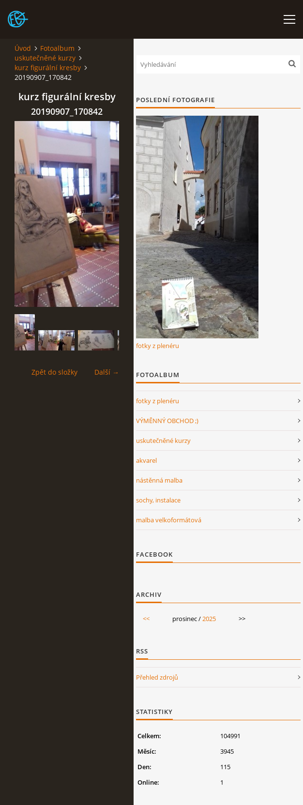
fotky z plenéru (157, 345)
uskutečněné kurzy (45, 57)
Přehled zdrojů (157, 677)
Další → (106, 372)
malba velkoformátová (168, 520)
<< (146, 618)
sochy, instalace (158, 500)
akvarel (146, 460)
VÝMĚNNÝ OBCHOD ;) (167, 420)
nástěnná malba (159, 480)
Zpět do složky (54, 372)
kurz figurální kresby (48, 67)
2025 (209, 618)
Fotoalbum (57, 48)
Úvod (23, 48)
